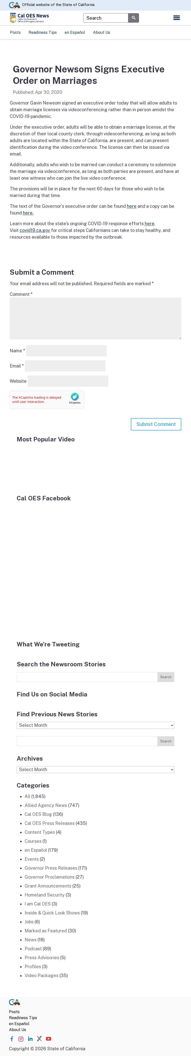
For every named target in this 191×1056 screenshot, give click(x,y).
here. (28, 212)
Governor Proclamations (50, 877)
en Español (75, 32)
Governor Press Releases (51, 868)
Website (18, 381)
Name (17, 350)
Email (17, 366)
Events (32, 859)
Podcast (33, 948)
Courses (33, 841)
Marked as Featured (46, 930)
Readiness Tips (43, 32)
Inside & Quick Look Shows (52, 912)
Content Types (40, 832)
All (27, 796)
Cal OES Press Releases (50, 823)
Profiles (33, 966)
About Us (101, 32)
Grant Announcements (48, 886)
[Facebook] (59, 568)
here (132, 206)
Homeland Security (45, 895)
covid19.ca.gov (35, 230)
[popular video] (54, 465)
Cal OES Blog (38, 814)
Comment (21, 294)
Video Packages (41, 975)
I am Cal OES (38, 903)
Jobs (29, 921)
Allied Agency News (46, 805)
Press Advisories (42, 957)
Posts (15, 32)
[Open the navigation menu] (176, 17)
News (31, 939)
